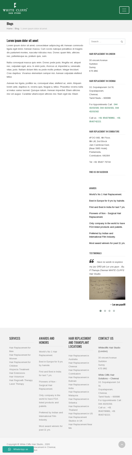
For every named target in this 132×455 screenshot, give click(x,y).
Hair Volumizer (16, 376)
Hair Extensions (17, 373)
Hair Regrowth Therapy (21, 380)
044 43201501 (107, 108)
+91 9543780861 (106, 118)
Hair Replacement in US (81, 413)
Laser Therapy (16, 384)
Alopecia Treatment (19, 369)
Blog (17, 28)
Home (10, 28)
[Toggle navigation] (124, 10)
